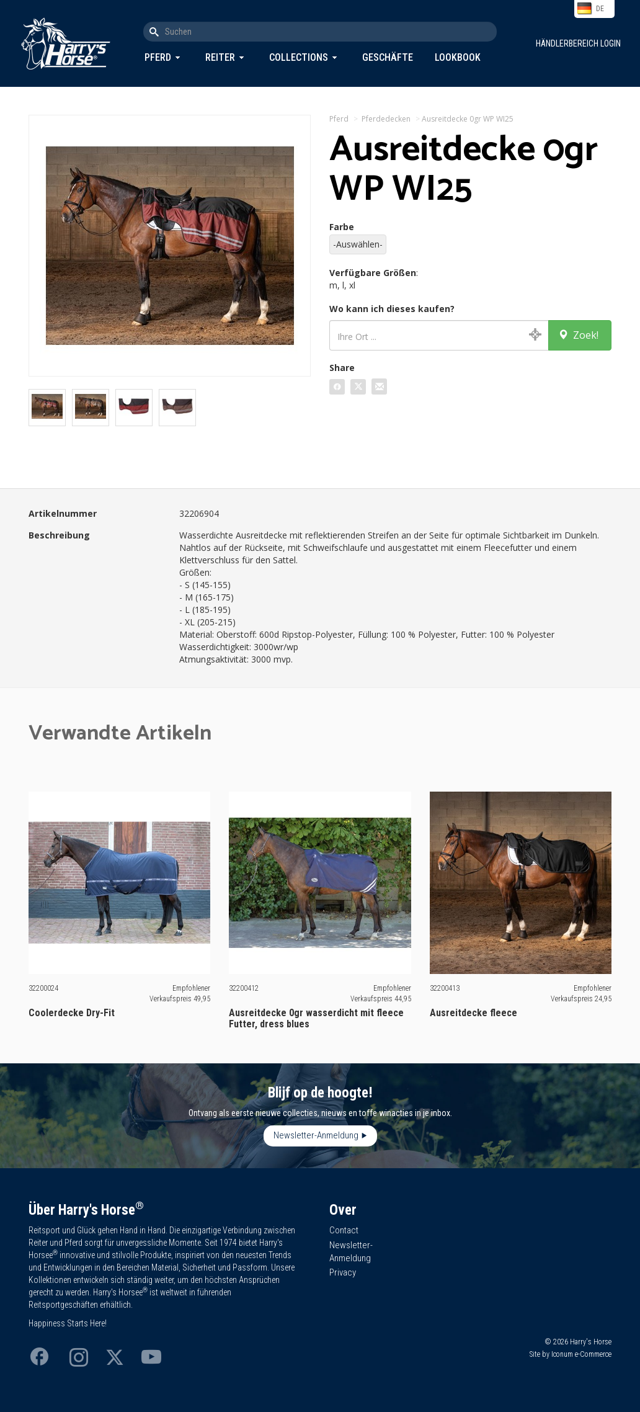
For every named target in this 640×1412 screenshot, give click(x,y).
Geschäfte (387, 57)
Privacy (342, 1272)
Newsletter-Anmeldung (315, 1135)
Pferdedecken (386, 119)
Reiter (220, 57)
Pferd (157, 57)
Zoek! (578, 335)
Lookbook (458, 57)
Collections (298, 57)
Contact (343, 1230)
